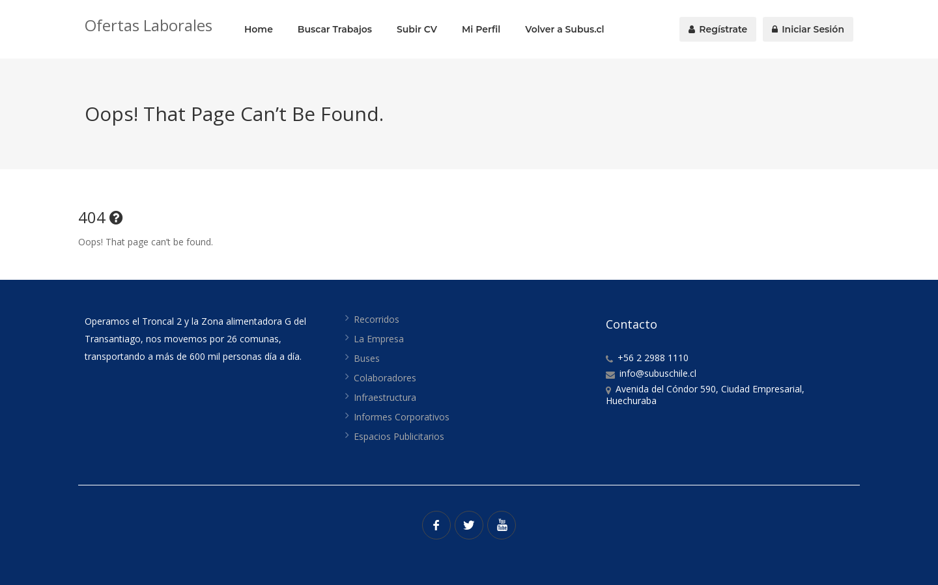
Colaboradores (385, 378)
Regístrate (718, 29)
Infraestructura (385, 397)
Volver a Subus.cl (564, 29)
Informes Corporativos (401, 417)
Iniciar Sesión (808, 29)
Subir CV (417, 29)
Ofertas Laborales (148, 25)
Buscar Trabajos (335, 29)
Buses (367, 358)
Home (258, 29)
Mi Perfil (481, 29)
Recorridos (376, 319)
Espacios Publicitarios (399, 436)
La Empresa (379, 339)
